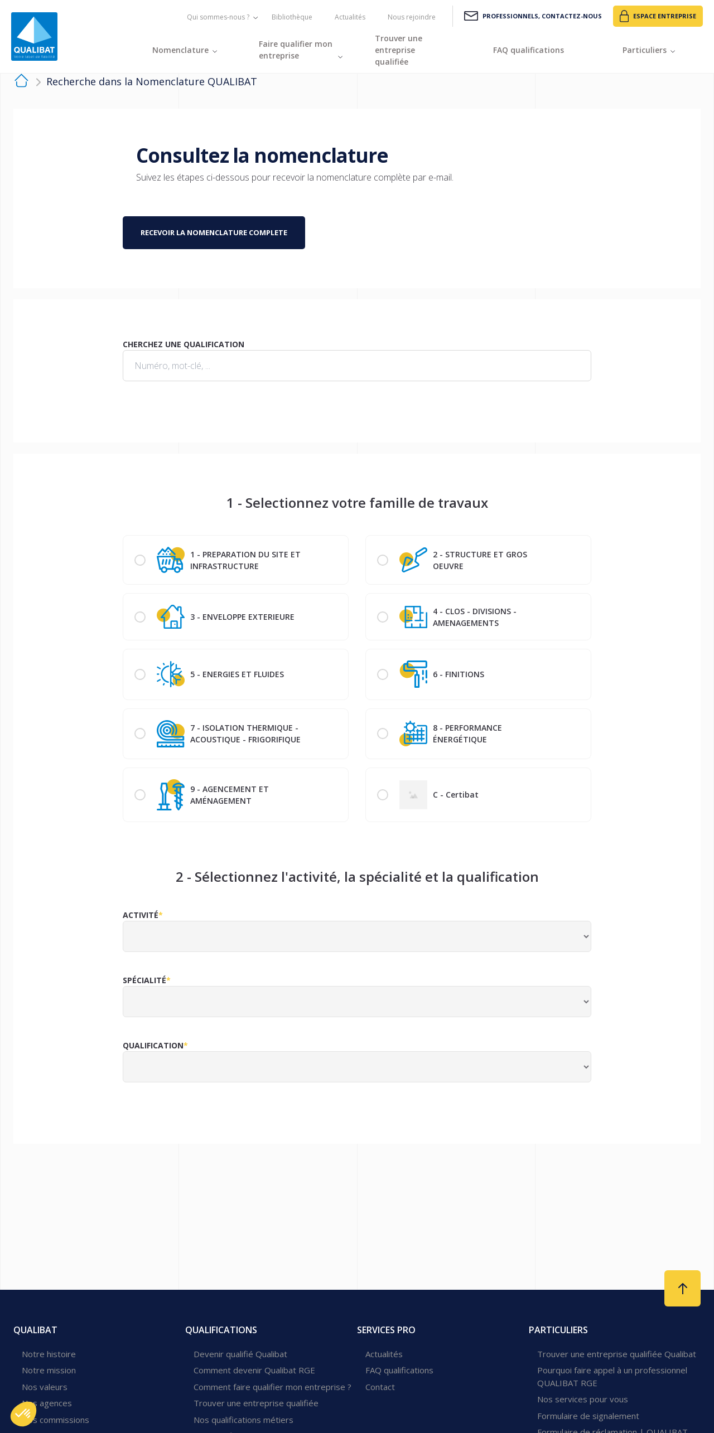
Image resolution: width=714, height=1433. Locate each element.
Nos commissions (55, 1419)
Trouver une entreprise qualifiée (256, 1402)
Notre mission (49, 1370)
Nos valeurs (44, 1386)
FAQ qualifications (399, 1370)
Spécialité (144, 980)
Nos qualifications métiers (243, 1419)
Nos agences (47, 1402)
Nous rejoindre (412, 17)
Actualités (350, 17)
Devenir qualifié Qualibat (240, 1353)
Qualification (153, 1045)
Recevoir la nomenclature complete (214, 232)
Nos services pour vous (582, 1399)
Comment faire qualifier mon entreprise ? (272, 1386)
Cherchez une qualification (183, 344)
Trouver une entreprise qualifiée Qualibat (616, 1353)
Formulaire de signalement (588, 1415)
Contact (380, 1386)
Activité (140, 915)
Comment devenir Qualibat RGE (254, 1370)
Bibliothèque (292, 17)
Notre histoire (49, 1353)
